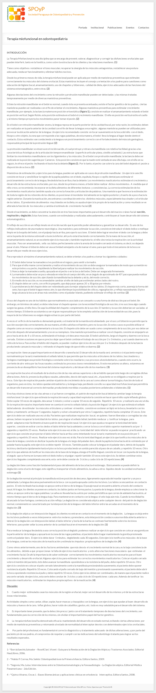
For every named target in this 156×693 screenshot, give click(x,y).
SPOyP (36, 8)
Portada (82, 27)
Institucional (97, 27)
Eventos (130, 27)
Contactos (143, 27)
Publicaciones (115, 27)
